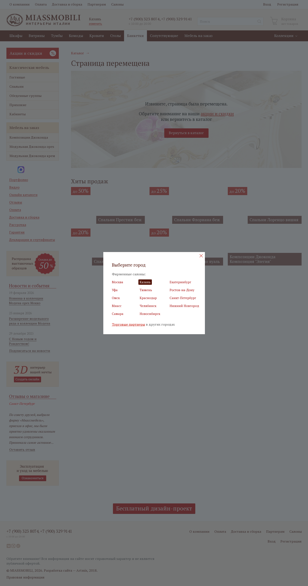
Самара (117, 314)
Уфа (115, 290)
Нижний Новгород (184, 306)
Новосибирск (150, 314)
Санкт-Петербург (183, 298)
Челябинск (148, 306)
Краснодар (148, 298)
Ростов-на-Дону (182, 290)
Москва (117, 282)
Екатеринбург (180, 282)
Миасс (116, 306)
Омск (116, 298)
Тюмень (146, 290)
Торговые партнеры (128, 324)
